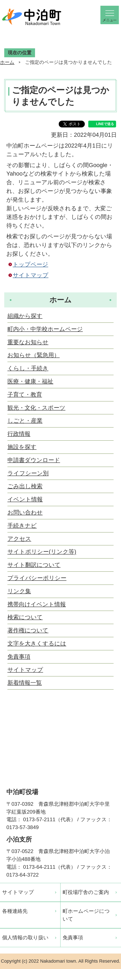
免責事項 (18, 656)
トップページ (30, 264)
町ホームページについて (86, 915)
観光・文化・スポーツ (36, 407)
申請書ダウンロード (33, 460)
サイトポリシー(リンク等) (41, 551)
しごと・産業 (24, 420)
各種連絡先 (15, 911)
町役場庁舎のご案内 (86, 892)
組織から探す (24, 316)
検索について (25, 617)
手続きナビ (22, 525)
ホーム (7, 62)
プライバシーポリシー (36, 578)
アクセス (19, 538)
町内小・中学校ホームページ (45, 329)
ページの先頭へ (110, 716)
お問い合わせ (25, 512)
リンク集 (19, 591)
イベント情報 (25, 499)
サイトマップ (30, 275)
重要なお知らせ (27, 342)
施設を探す (22, 447)
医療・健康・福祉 (30, 381)
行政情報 (18, 433)
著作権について (27, 630)
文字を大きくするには (36, 643)
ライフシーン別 (28, 473)
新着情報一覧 (24, 682)
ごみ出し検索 (24, 486)
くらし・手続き (27, 368)
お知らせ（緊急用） (33, 355)
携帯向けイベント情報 (36, 604)
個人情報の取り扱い (25, 937)
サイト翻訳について (33, 564)
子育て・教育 (24, 394)
